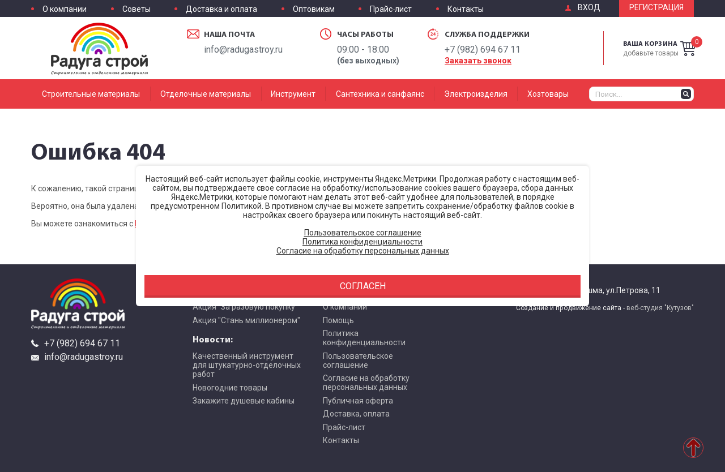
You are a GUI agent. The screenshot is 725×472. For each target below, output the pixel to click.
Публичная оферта (358, 400)
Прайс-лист (391, 9)
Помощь (338, 320)
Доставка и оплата (221, 9)
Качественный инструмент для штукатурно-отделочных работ (247, 365)
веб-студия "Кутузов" (660, 308)
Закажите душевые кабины (244, 400)
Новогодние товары (230, 387)
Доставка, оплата (356, 413)
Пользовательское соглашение (358, 360)
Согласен (363, 286)
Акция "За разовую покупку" (245, 306)
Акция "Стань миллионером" (246, 320)
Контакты (465, 9)
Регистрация (656, 7)
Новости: (213, 339)
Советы (136, 9)
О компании (64, 9)
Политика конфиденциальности (364, 338)
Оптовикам (314, 9)
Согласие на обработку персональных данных (366, 383)
